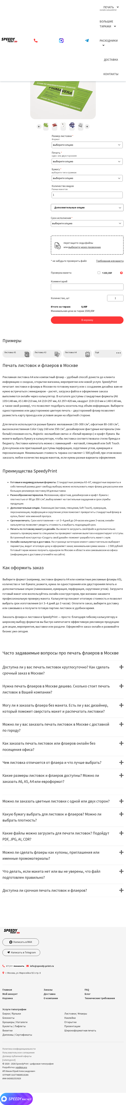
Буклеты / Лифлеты (14, 1026)
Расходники (109, 40)
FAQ (87, 989)
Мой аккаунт (10, 993)
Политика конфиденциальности (19, 1048)
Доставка (111, 59)
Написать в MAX (20, 942)
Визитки (7, 1030)
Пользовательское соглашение (18, 1052)
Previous (39, 126)
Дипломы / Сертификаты (17, 1034)
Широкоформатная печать (80, 1030)
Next (87, 126)
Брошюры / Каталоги (14, 1022)
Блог (88, 993)
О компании (51, 998)
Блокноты (8, 1017)
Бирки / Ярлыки (11, 1013)
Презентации (72, 1026)
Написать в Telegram (23, 952)
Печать (108, 7)
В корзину (87, 319)
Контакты (110, 74)
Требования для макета (110, 260)
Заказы (48, 989)
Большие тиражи (106, 24)
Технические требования (100, 998)
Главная (7, 989)
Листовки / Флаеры (75, 1013)
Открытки (70, 1022)
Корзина (7, 998)
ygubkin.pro (21, 1067)
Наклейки (70, 1017)
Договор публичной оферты (17, 1056)
